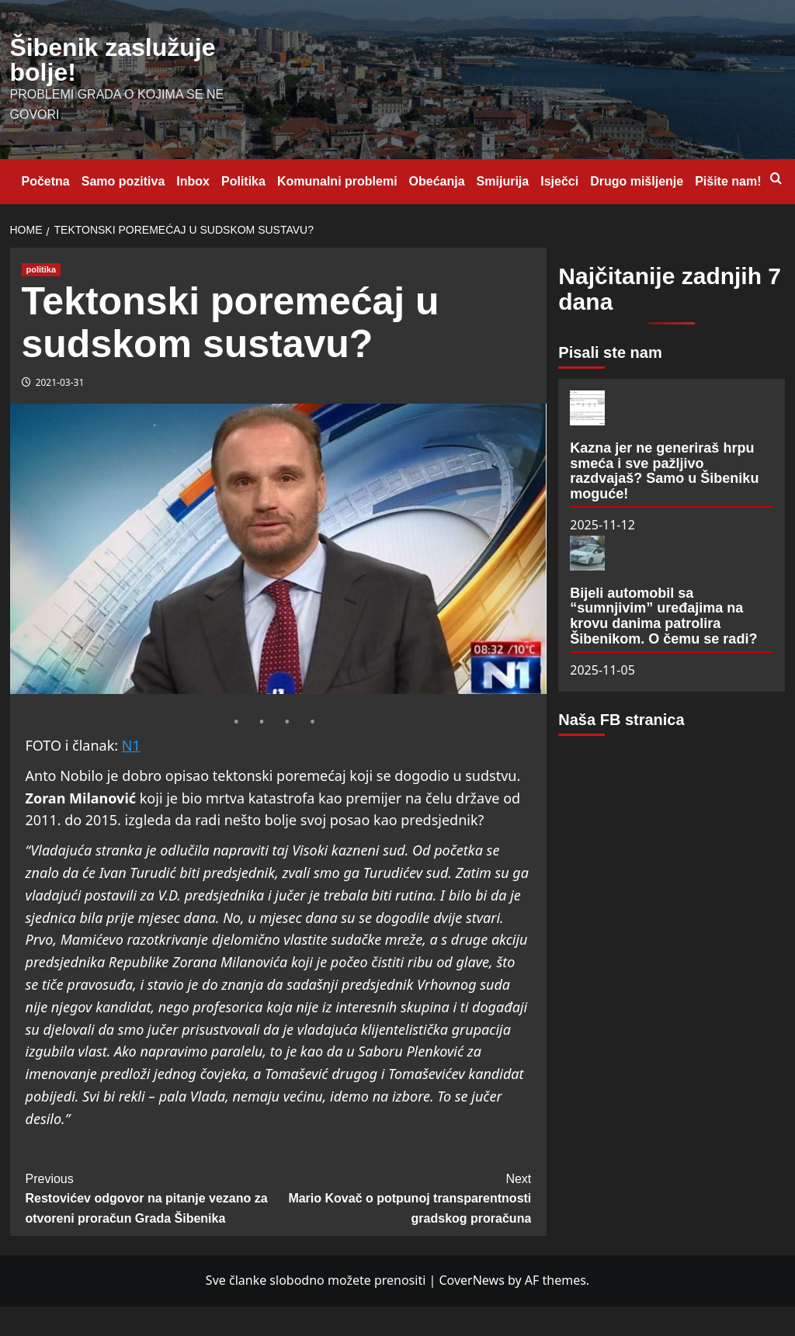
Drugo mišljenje (636, 181)
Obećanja (437, 181)
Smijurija (503, 181)
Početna (46, 181)
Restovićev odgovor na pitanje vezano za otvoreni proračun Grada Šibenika (152, 1197)
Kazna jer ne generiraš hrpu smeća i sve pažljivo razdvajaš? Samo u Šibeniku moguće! (664, 470)
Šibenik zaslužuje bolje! (113, 59)
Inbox (193, 181)
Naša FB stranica (621, 719)
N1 (131, 745)
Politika (243, 181)
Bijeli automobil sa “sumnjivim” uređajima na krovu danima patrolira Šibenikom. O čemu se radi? (663, 616)
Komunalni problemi (337, 181)
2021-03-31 (60, 382)
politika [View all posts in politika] (41, 269)
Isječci (559, 181)
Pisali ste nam (609, 352)
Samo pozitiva (123, 181)
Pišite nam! (728, 181)
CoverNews (471, 1280)
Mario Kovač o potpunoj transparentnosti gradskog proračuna (404, 1197)
